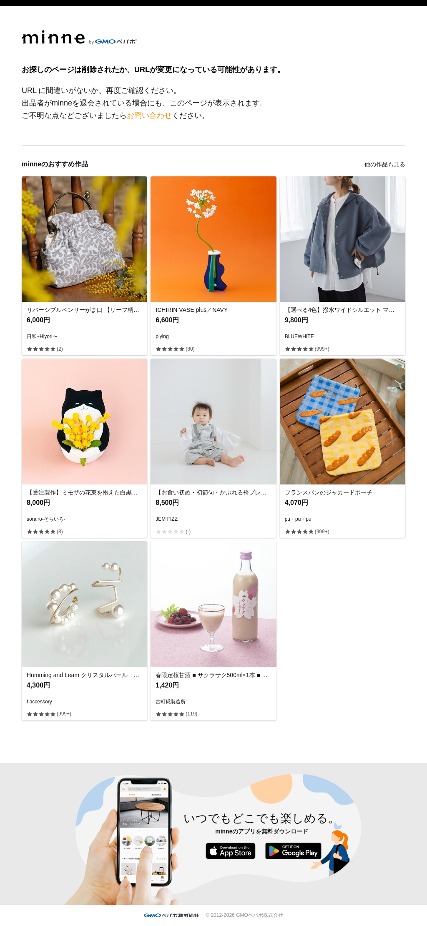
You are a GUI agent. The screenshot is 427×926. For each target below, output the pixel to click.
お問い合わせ (149, 115)
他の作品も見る (384, 164)
